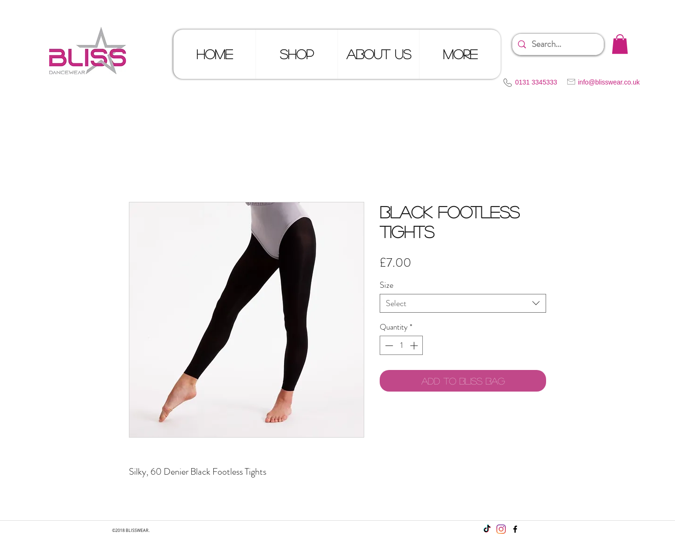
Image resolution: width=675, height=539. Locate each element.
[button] (620, 44)
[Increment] (415, 345)
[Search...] (558, 44)
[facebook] (515, 529)
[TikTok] (487, 529)
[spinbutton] (401, 345)
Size (386, 285)
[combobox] (463, 303)
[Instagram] (501, 529)
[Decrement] (388, 345)
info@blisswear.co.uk (609, 82)
